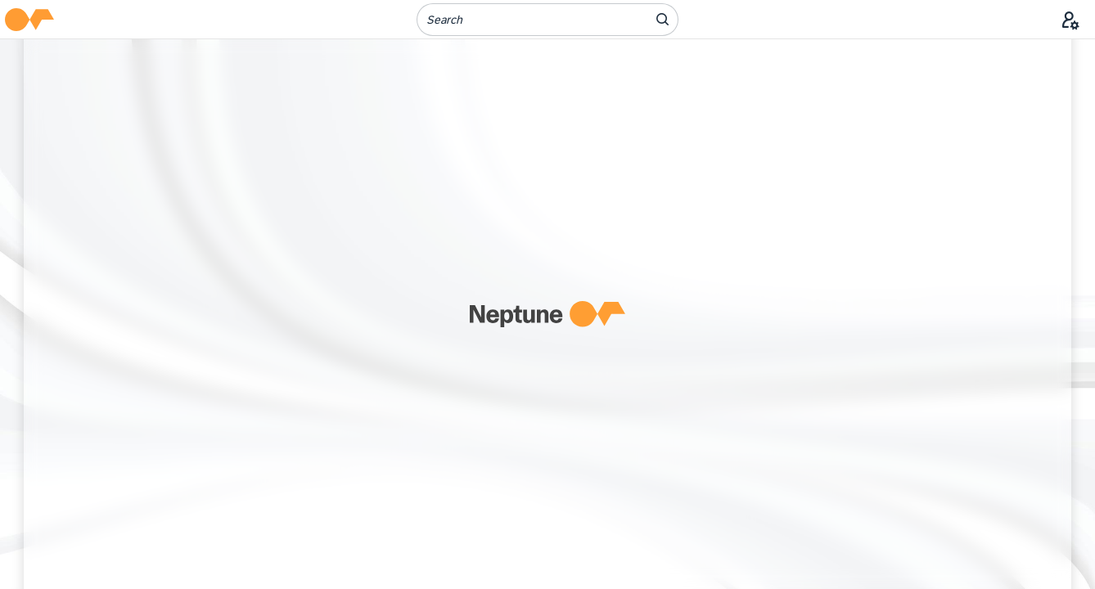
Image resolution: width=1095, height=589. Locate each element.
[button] (29, 19)
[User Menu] (1070, 19)
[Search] (522, 19)
